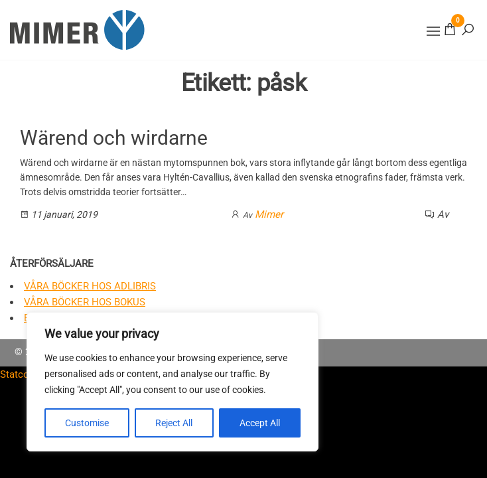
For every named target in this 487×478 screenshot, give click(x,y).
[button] (433, 31)
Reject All (173, 423)
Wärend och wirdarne (114, 137)
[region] (172, 381)
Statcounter (26, 374)
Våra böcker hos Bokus (84, 302)
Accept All (260, 423)
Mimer (269, 214)
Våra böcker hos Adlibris (90, 286)
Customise (87, 423)
